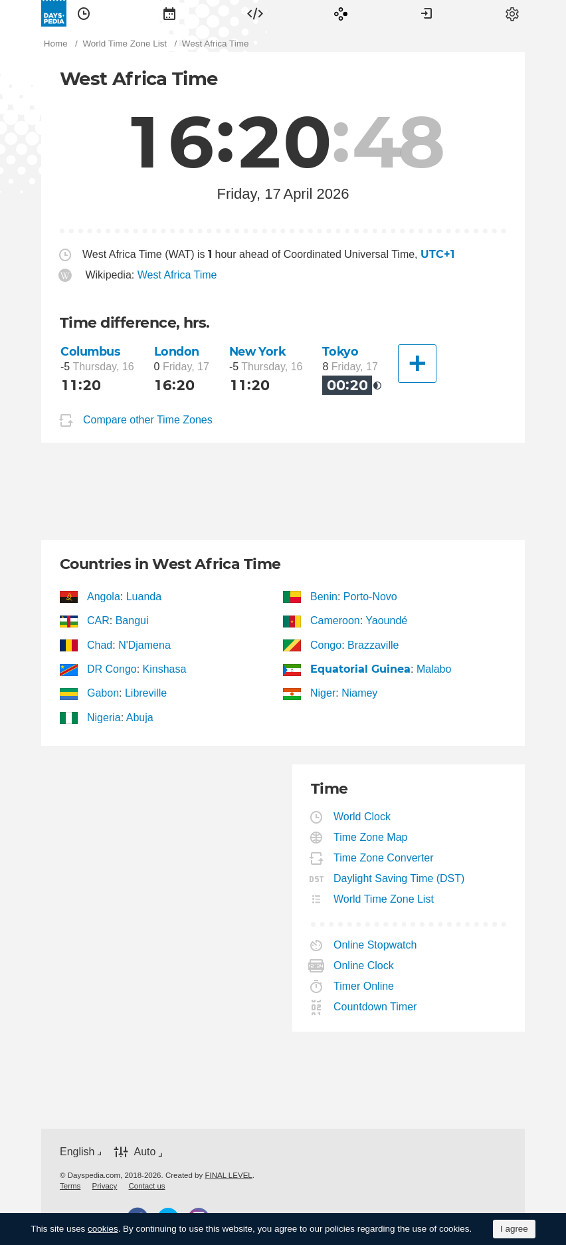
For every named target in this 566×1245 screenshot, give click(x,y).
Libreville (146, 693)
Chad (100, 645)
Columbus (90, 351)
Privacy (105, 1186)
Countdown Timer (375, 1006)
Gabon (103, 693)
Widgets (255, 13)
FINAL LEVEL (228, 1175)
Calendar (169, 13)
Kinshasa (165, 669)
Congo (326, 645)
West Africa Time (177, 275)
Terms (70, 1186)
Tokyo (340, 351)
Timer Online (364, 986)
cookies (103, 1229)
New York (257, 351)
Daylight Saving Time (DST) (399, 878)
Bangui (132, 620)
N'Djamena (144, 645)
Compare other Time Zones (148, 419)
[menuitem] (83, 13)
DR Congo (112, 669)
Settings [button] (512, 13)
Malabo (434, 669)
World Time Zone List (384, 899)
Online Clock (364, 965)
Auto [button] (144, 1151)
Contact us (147, 1186)
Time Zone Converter (384, 857)
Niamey (359, 693)
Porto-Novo (370, 596)
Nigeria (104, 717)
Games (340, 13)
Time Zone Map (370, 837)
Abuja (139, 717)
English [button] (77, 1151)
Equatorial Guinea (361, 669)
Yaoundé (386, 620)
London (176, 351)
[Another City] (417, 363)
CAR (99, 620)
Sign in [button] (426, 13)
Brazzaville (373, 645)
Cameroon (335, 620)
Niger (323, 693)
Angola (104, 596)
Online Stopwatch (375, 945)
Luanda (143, 596)
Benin (324, 596)
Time (83, 13)
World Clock (362, 816)
